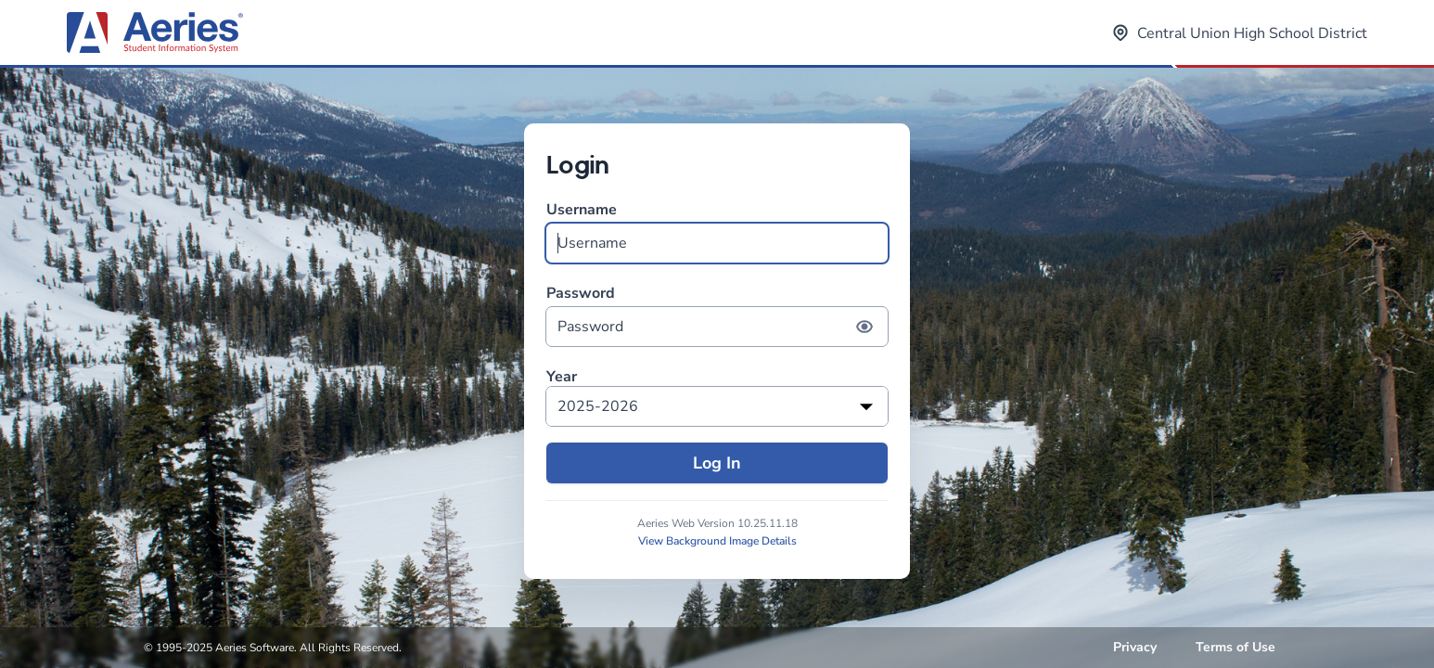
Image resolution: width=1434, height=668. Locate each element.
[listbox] (717, 406)
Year (561, 377)
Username (717, 231)
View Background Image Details (717, 540)
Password (717, 315)
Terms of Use (1235, 647)
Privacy (1135, 647)
